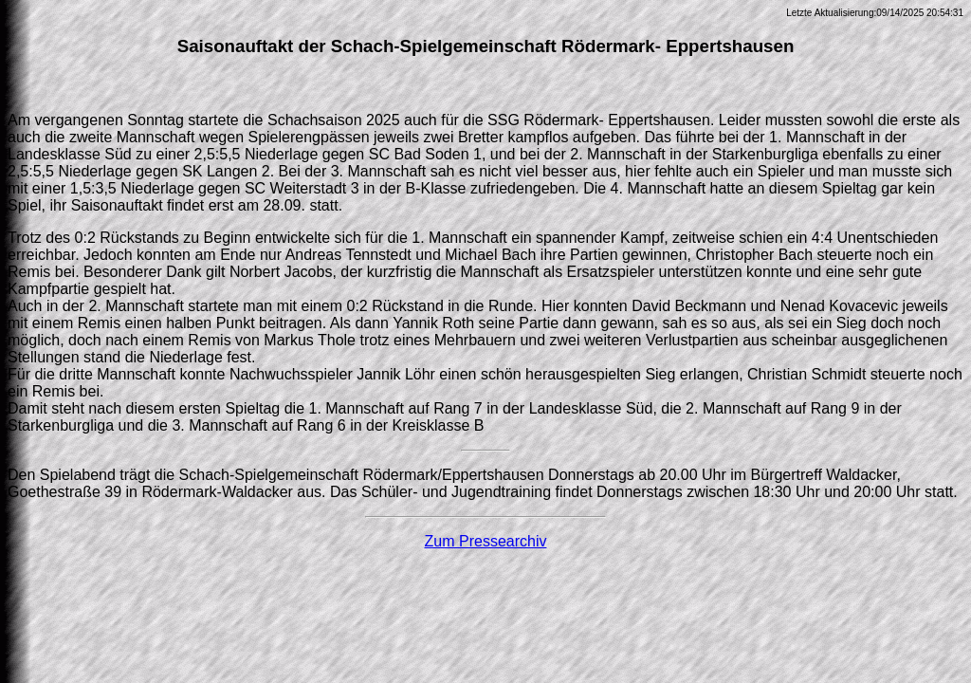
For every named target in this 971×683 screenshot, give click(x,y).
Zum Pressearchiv (486, 541)
